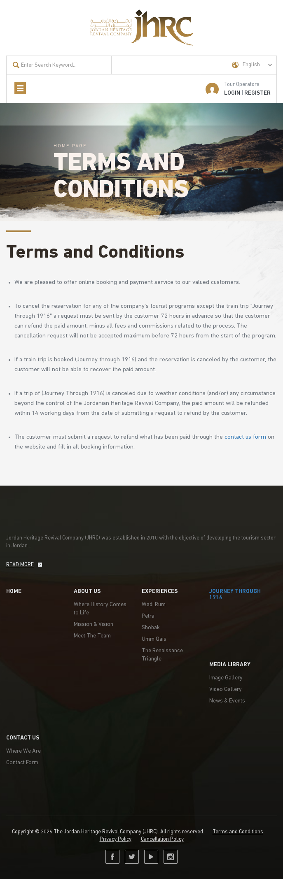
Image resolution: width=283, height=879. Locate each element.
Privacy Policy (115, 839)
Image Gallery (226, 678)
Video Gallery (225, 689)
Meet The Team (92, 636)
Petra (148, 616)
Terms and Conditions (238, 832)
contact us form (245, 437)
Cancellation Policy (162, 839)
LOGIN (232, 93)
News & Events (227, 701)
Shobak (151, 628)
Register (257, 93)
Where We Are (23, 751)
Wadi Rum (154, 605)
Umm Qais (154, 639)
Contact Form (22, 763)
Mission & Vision (93, 624)
